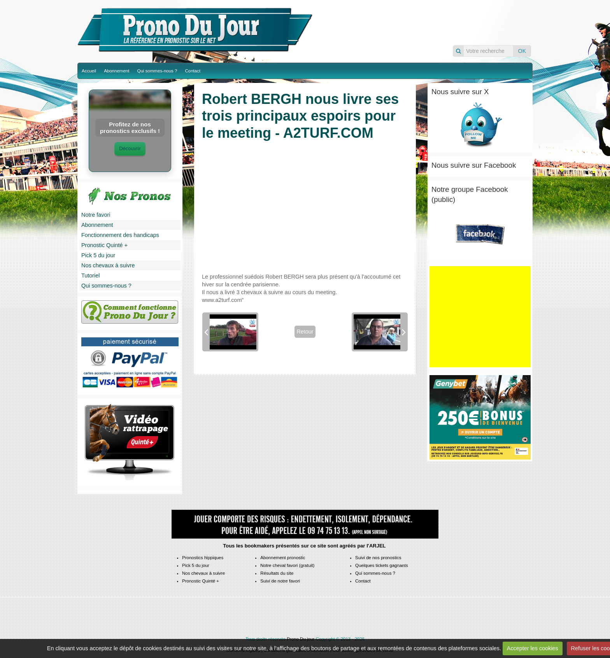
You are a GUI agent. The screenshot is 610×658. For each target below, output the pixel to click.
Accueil (89, 70)
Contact (192, 70)
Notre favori (95, 215)
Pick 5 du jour (98, 255)
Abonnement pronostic (282, 557)
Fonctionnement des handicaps (120, 235)
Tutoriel (90, 275)
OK (522, 51)
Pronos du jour (424, 22)
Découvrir (130, 148)
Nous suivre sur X (460, 92)
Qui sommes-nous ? (157, 70)
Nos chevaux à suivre (108, 265)
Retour (304, 331)
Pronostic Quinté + (104, 245)
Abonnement (116, 70)
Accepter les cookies (532, 648)
